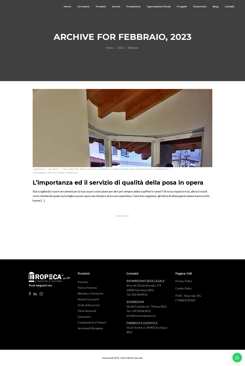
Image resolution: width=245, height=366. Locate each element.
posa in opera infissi (142, 169)
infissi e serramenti (100, 169)
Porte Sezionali (87, 311)
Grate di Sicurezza (89, 305)
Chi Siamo (81, 6)
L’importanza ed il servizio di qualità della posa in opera (118, 182)
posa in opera (121, 169)
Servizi (114, 6)
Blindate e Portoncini (90, 293)
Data (55, 169)
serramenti (161, 169)
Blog (213, 6)
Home (65, 6)
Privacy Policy (183, 281)
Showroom (198, 6)
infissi (83, 169)
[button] (237, 357)
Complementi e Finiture (92, 322)
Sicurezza (71, 173)
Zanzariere (84, 316)
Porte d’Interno (87, 287)
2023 (120, 47)
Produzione (131, 6)
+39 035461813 (141, 311)
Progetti (180, 6)
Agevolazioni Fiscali (157, 6)
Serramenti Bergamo (90, 328)
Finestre (74, 169)
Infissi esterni (55, 173)
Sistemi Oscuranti (88, 299)
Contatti (227, 6)
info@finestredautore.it (141, 315)
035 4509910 (139, 294)
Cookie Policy (183, 288)
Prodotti (99, 6)
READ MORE (122, 216)
